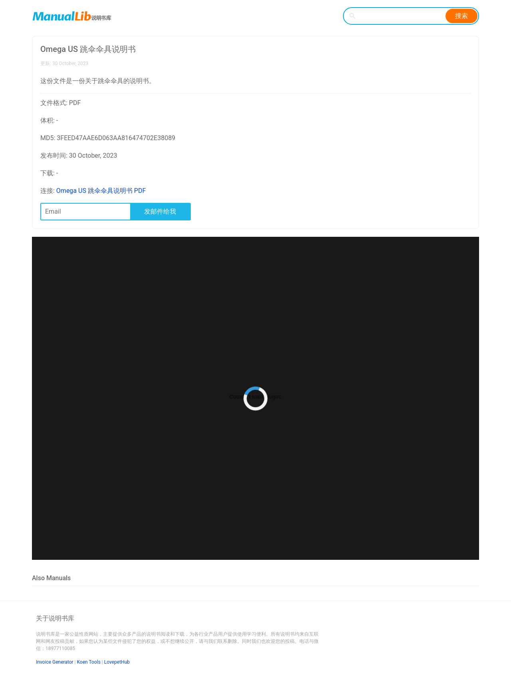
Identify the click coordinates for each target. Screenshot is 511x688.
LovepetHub (117, 662)
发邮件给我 (160, 211)
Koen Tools (89, 662)
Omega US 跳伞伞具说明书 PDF (101, 190)
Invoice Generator (54, 662)
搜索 (461, 16)
